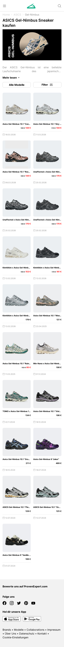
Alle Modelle (16, 84)
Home (6, 14)
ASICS (17, 14)
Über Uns (10, 633)
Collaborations (35, 629)
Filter (47, 85)
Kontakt (42, 633)
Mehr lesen (12, 78)
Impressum (53, 629)
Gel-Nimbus (32, 14)
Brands (7, 629)
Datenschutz (26, 633)
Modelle (19, 629)
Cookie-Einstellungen (15, 637)
